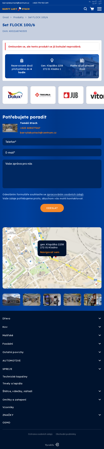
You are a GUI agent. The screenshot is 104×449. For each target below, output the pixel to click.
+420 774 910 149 (40, 3)
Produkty (18, 17)
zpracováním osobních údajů (65, 194)
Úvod (6, 17)
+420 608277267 (30, 127)
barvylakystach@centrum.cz (16, 3)
